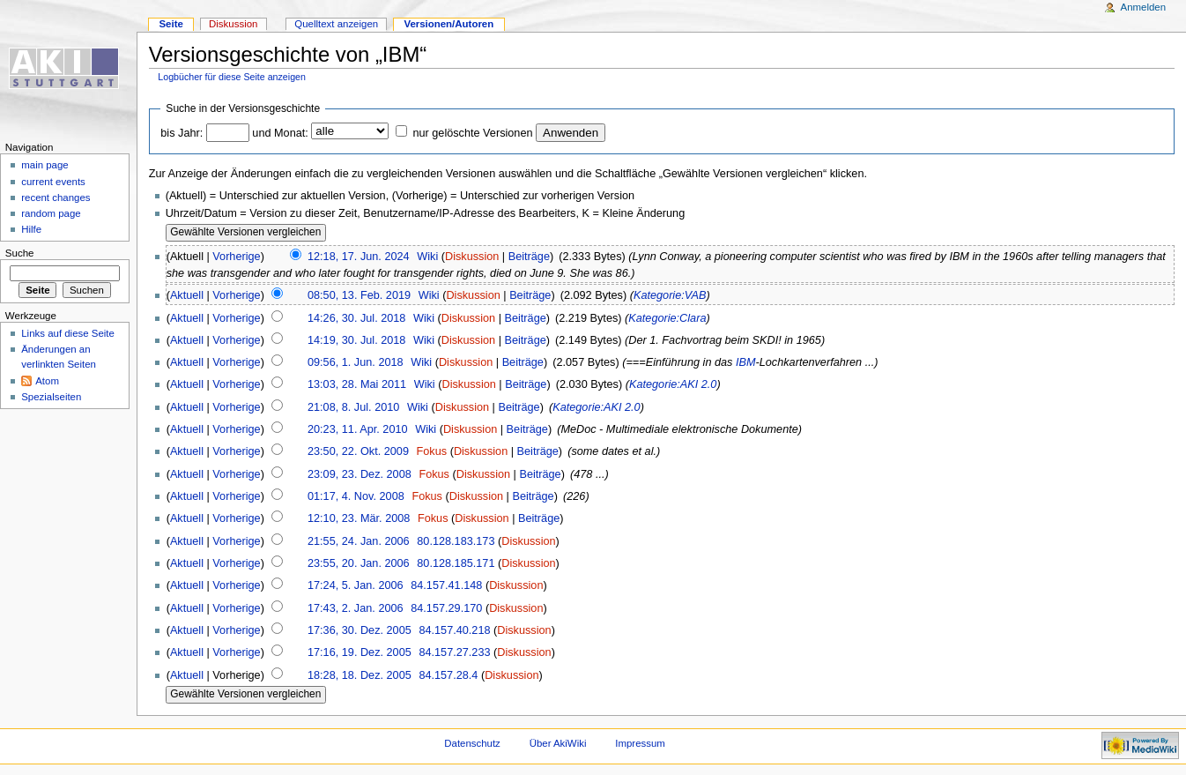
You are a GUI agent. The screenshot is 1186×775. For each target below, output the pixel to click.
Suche (19, 253)
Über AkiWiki (558, 743)
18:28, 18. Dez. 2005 (359, 675)
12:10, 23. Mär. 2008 (359, 518)
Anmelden (1144, 7)
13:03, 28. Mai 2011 (357, 384)
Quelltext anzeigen (336, 24)
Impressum (640, 743)
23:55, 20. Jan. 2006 (359, 563)
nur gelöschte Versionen (472, 133)
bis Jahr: (181, 133)
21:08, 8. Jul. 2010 (353, 407)
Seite (170, 24)
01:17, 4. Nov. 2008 (356, 496)
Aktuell (187, 295)
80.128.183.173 (455, 541)
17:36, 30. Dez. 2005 (359, 630)
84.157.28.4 (448, 675)
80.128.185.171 (455, 563)
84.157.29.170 (446, 608)
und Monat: (280, 133)
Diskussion (472, 256)
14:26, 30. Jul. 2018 (356, 318)
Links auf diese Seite (68, 333)
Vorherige (236, 256)
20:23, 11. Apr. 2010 (358, 429)
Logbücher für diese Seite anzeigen (232, 76)
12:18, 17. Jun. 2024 (359, 256)
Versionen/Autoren (448, 24)
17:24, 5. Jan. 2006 (356, 585)
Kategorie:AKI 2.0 (672, 384)
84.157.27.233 (454, 652)
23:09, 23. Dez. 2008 (359, 474)
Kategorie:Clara (667, 318)
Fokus (432, 451)
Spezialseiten (51, 396)
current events (53, 181)
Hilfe (31, 229)
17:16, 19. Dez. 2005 (359, 652)
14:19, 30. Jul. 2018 (356, 340)
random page (51, 213)
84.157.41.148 (446, 585)
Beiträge (529, 256)
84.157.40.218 (454, 630)
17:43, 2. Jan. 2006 (356, 608)
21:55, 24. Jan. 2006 (359, 541)
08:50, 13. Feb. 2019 (359, 295)
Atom (47, 381)
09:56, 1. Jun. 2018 (356, 362)
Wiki (427, 256)
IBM (746, 362)
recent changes (55, 197)
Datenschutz (472, 743)
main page (45, 165)
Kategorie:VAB (670, 295)
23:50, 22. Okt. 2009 (358, 451)
